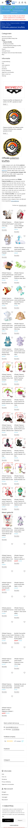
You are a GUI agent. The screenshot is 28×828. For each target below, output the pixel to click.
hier (3, 816)
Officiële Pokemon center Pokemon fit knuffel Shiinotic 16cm (7, 477)
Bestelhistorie (5, 794)
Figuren (4, 49)
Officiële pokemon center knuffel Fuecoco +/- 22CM (8, 609)
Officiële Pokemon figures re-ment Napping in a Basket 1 (7, 709)
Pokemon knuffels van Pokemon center (13, 129)
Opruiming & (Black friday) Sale (9, 38)
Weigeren (20, 820)
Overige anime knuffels (8, 47)
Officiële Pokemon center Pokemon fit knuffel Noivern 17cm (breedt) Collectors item (7, 559)
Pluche (7, 23)
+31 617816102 (15, 729)
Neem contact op (6, 74)
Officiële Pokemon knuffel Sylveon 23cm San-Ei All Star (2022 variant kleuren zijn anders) (7, 532)
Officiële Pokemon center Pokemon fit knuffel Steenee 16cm (7, 401)
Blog (3, 54)
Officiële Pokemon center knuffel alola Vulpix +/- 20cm (19, 584)
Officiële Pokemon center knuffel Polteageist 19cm (6, 660)
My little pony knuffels (8, 43)
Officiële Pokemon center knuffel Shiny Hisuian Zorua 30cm (7, 685)
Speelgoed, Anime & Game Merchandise (12, 52)
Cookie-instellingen (14, 825)
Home (3, 23)
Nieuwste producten (7, 36)
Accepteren (8, 820)
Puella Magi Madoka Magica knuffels (12, 45)
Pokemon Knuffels (15, 23)
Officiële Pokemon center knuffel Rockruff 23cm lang (8, 223)
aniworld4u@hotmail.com (12, 727)
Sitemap (4, 76)
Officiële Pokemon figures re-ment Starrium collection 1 (19, 557)
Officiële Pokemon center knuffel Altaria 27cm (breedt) (19, 249)
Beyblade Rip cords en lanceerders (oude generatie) (20, 685)
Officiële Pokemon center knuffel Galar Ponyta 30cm (19, 530)
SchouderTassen (6, 51)
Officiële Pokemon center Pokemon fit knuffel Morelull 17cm (19, 477)
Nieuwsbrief (5, 799)
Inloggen (4, 792)
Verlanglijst (4, 797)
